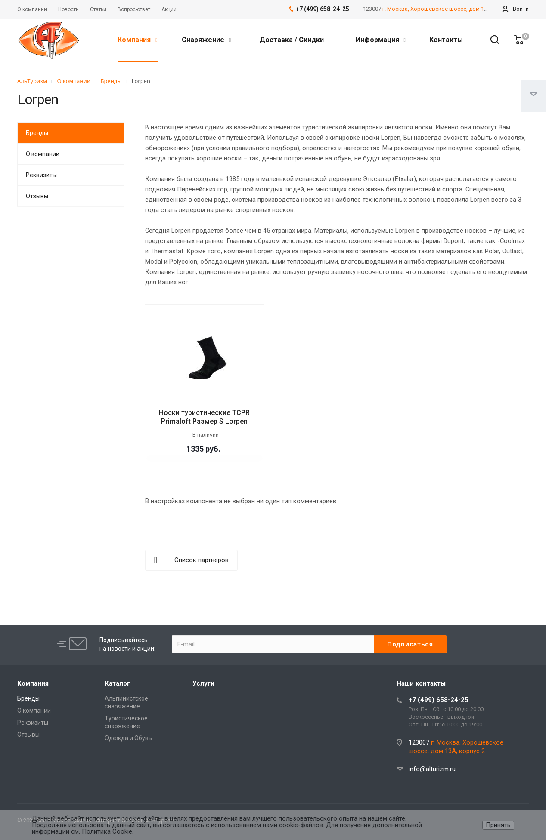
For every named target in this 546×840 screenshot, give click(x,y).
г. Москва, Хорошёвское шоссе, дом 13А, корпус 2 (449, 9)
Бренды (37, 132)
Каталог (117, 683)
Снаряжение (206, 40)
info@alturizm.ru (432, 769)
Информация (381, 40)
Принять (498, 825)
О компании (42, 154)
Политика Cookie (107, 831)
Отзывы (37, 196)
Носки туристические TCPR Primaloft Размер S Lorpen (204, 417)
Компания (137, 40)
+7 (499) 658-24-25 (438, 700)
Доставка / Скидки (292, 40)
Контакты (446, 40)
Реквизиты (41, 175)
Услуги (203, 683)
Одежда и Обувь (128, 738)
